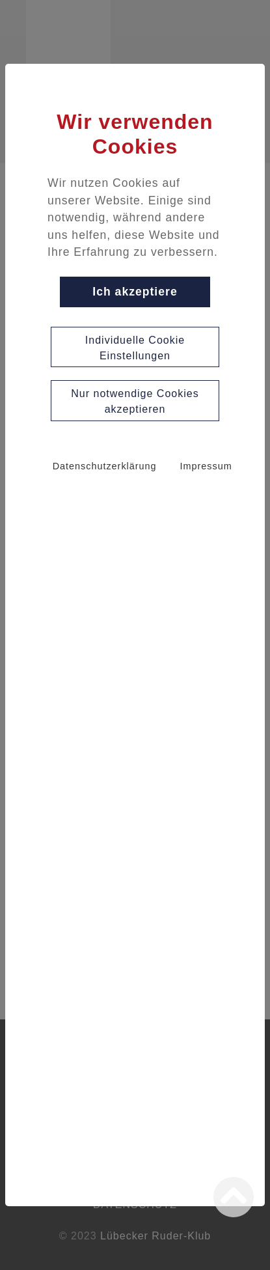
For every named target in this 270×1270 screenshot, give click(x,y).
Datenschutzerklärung (105, 466)
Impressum (206, 466)
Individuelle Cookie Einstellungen (135, 348)
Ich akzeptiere (134, 291)
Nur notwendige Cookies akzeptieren (134, 401)
